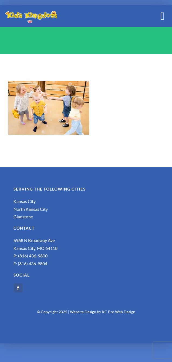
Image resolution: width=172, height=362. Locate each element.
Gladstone (23, 216)
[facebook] (18, 287)
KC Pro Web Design (118, 311)
